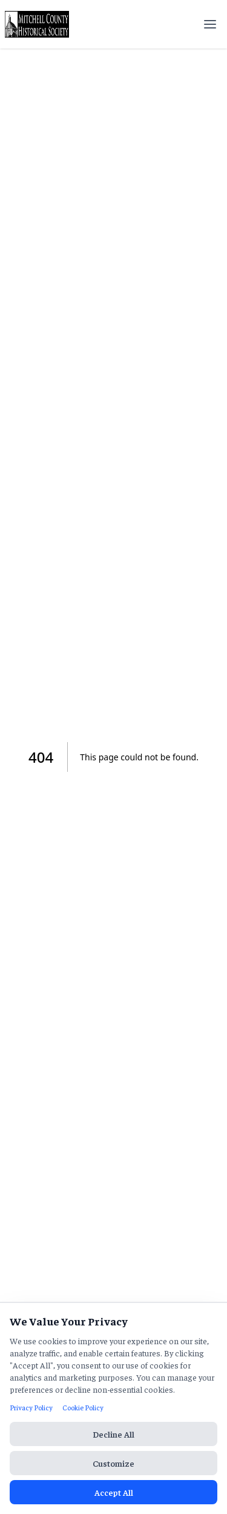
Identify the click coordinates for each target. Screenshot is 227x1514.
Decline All (113, 1434)
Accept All (113, 1492)
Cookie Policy (83, 1407)
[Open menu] (210, 24)
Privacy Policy (31, 1407)
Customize (113, 1463)
